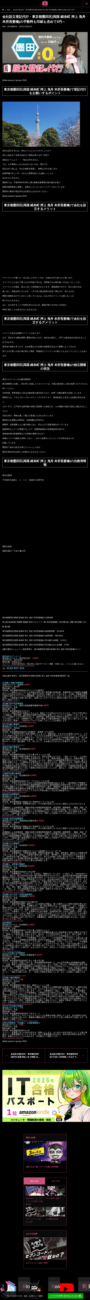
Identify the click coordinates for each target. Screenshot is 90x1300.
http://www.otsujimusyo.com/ (14, 792)
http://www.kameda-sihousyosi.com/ (17, 1004)
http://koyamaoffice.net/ (12, 862)
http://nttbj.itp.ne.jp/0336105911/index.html (20, 1021)
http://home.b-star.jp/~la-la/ (13, 893)
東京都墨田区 (12, 26)
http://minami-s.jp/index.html (14, 976)
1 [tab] (42, 1160)
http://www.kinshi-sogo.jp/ (13, 817)
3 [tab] (46, 1160)
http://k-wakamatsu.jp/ (11, 951)
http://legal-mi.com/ (10, 702)
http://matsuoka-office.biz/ (13, 1038)
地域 (4, 26)
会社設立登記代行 (25, 26)
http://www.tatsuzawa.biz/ (13, 921)
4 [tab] (48, 1160)
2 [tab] (44, 1160)
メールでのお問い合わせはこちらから (66, 1296)
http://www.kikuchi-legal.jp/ (13, 772)
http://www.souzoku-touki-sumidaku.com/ (19, 722)
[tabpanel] (45, 1157)
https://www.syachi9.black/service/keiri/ (18, 666)
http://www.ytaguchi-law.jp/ (13, 745)
